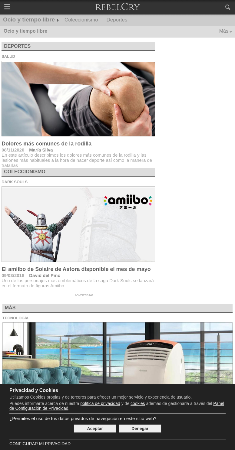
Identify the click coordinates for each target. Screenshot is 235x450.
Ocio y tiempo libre (29, 19)
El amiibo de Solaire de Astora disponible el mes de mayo (76, 269)
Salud (8, 56)
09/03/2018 (13, 275)
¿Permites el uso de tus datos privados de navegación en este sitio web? (82, 418)
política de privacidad (100, 403)
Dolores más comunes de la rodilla (46, 144)
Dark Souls (15, 182)
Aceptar (95, 428)
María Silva (41, 149)
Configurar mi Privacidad (40, 443)
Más (223, 31)
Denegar (139, 428)
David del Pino (44, 275)
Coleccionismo (81, 20)
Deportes (117, 20)
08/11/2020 (13, 149)
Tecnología (15, 318)
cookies (138, 403)
